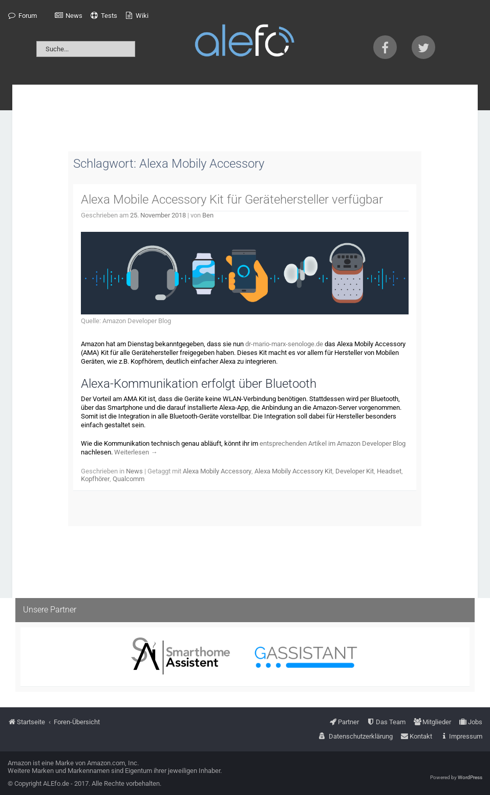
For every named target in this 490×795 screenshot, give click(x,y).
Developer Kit (354, 471)
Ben (208, 215)
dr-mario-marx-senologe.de (284, 344)
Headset (389, 471)
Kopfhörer (95, 479)
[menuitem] (22, 16)
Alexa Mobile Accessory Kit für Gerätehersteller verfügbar (232, 199)
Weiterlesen (135, 452)
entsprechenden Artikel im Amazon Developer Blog (333, 443)
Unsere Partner (49, 609)
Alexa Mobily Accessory (217, 471)
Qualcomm (128, 479)
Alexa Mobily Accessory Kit (293, 471)
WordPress (470, 777)
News (134, 471)
